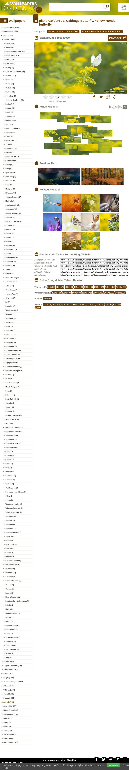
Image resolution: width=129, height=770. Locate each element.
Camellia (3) (9, 403)
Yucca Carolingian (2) (13, 512)
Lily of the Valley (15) (13, 221)
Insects (62, 31)
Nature (85, 31)
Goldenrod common (112, 31)
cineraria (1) (9, 556)
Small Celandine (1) (12, 637)
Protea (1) (9, 633)
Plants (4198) (9, 661)
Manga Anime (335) (10, 710)
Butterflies (74, 31)
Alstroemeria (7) (11, 282)
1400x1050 (110, 287)
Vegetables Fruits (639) (13, 666)
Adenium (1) (10, 520)
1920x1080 (109, 293)
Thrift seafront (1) (12, 649)
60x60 (37, 308)
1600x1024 (87, 293)
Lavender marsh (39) (13, 128)
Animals (52, 31)
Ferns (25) (9, 152)
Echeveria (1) (10, 577)
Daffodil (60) (10, 92)
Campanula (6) (10, 318)
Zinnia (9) (9, 270)
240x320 (65, 304)
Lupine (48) (9, 104)
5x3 (120, 107)
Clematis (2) (9, 455)
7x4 (125, 107)
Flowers (95, 31)
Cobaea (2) (9, 459)
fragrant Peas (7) (11, 294)
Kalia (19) (9, 185)
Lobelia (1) (9, 605)
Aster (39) (9, 124)
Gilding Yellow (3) (12, 419)
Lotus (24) (9, 165)
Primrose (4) (10, 395)
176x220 (73, 304)
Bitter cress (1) (11, 544)
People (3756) (8, 678)
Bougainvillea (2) (11, 447)
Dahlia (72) (9, 80)
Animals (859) (8, 702)
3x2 (116, 107)
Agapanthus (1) (11, 524)
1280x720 (56, 293)
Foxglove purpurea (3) (13, 415)
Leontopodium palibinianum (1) (17, 601)
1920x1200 (120, 293)
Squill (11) (9, 253)
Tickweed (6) (10, 322)
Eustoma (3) (10, 411)
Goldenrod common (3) (14, 427)
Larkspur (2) (10, 480)
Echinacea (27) (11, 148)
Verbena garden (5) (12, 358)
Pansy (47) (9, 112)
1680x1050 (98, 293)
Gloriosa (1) (9, 589)
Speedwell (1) (10, 641)
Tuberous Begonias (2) (13, 508)
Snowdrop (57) (10, 96)
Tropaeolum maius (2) (13, 504)
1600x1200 (121, 287)
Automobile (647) (9, 706)
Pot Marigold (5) (11, 346)
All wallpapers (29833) (11, 27)
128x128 (100, 304)
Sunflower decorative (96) (15, 72)
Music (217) (7, 718)
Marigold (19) (10, 189)
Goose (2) (9, 464)
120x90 (108, 304)
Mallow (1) (9, 609)
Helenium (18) (10, 193)
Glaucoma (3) (10, 423)
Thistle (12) (9, 237)
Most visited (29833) (11, 742)
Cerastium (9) (10, 261)
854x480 (47, 298)
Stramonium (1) (11, 645)
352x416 (47, 304)
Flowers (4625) (9, 39)
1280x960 (88, 287)
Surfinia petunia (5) (12, 354)
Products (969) (8, 698)
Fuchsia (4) (9, 375)
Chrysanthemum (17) (13, 197)
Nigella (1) (9, 617)
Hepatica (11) (10, 245)
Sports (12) (7, 730)
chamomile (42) (11, 120)
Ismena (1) (9, 593)
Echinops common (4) (13, 367)
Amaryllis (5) (10, 330)
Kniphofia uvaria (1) (12, 597)
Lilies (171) (9, 59)
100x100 (117, 304)
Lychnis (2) (9, 484)
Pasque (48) (9, 108)
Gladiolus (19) (10, 177)
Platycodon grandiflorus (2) (15, 492)
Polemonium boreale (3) (14, 431)
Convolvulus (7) (11, 290)
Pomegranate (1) (11, 629)
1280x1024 (99, 287)
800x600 (69, 287)
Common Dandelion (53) (14, 100)
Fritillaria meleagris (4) (13, 371)
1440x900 (76, 293)
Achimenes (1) (10, 516)
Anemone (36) (10, 132)
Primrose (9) (10, 266)
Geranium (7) (10, 298)
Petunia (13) (9, 233)
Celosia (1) (9, 552)
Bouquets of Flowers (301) (15, 51)
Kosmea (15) (10, 217)
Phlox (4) (8, 391)
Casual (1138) (8, 694)
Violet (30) (9, 144)
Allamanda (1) (10, 528)
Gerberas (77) (10, 76)
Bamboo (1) (9, 540)
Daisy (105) (9, 68)
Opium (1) (9, 621)
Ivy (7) (7, 302)
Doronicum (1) (10, 569)
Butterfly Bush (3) (12, 399)
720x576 (60, 287)
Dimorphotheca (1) (12, 565)
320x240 (56, 304)
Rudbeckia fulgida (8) (13, 278)
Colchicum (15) (11, 209)
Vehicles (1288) (9, 690)
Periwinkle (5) (10, 342)
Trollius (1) (9, 653)
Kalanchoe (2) (10, 476)
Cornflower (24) (11, 160)
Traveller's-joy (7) (11, 310)
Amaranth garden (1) (13, 532)
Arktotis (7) (9, 286)
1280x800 (66, 293)
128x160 (91, 304)
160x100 (82, 304)
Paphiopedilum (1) (12, 625)
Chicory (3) (9, 407)
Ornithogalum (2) (11, 488)
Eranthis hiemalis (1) (13, 581)
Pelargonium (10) (11, 257)
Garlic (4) (8, 379)
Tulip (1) (8, 657)
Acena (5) (9, 326)
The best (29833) (9, 734)
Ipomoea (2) (9, 472)
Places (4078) (8, 674)
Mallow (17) (9, 201)
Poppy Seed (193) (12, 55)
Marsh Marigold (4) (12, 387)
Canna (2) (9, 451)
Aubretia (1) (9, 536)
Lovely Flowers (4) (12, 383)
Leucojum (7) (10, 306)
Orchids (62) (10, 88)
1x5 (111, 107)
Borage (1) (9, 548)
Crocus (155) (10, 64)
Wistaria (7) (9, 314)
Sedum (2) (9, 500)
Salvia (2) (8, 496)
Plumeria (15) (10, 225)
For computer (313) (10, 714)
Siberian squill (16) (12, 205)
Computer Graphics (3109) (13, 682)
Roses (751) (9, 43)
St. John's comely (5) (13, 350)
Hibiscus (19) (10, 181)
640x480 (51, 287)
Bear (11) (8, 241)
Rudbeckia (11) (11, 249)
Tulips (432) (9, 47)
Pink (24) (8, 169)
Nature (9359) (8, 35)
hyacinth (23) (10, 173)
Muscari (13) (10, 229)
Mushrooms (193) (11, 670)
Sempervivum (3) (11, 435)
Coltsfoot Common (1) (13, 560)
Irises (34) (9, 136)
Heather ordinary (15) (13, 213)
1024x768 (78, 287)
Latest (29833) (8, 738)
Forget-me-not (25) (12, 156)
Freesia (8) (9, 274)
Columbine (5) (10, 338)
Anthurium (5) (10, 334)
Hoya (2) (8, 468)
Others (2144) (8, 686)
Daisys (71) (9, 84)
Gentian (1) (9, 585)
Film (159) (7, 722)
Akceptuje (113, 765)
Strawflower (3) (11, 439)
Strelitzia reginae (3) (13, 443)
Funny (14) (7, 726)
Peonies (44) (10, 116)
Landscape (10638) (10, 31)
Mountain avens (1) (12, 613)
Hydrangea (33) (11, 140)
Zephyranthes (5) (11, 362)
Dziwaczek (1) (10, 573)
